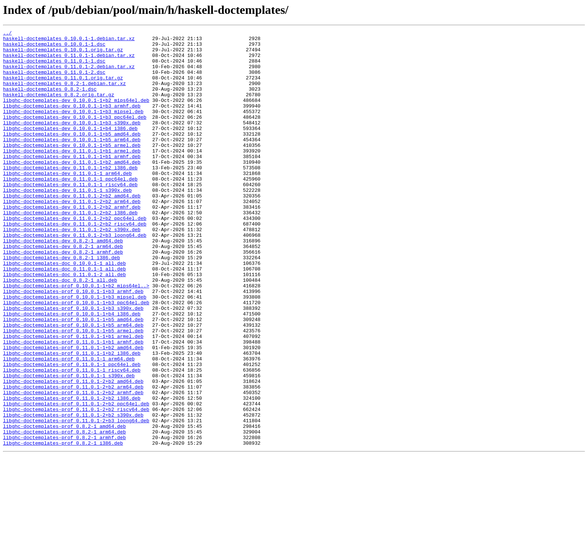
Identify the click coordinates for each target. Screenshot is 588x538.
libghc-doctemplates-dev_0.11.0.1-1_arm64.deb (67, 202)
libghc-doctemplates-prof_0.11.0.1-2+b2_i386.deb (72, 472)
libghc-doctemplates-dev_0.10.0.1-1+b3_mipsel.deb (73, 128)
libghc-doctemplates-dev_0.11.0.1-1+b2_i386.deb (70, 195)
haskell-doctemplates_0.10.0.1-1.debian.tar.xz (69, 40)
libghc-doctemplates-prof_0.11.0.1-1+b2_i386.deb (72, 418)
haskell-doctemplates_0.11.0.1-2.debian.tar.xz (69, 74)
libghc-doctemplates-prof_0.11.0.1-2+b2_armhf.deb (73, 465)
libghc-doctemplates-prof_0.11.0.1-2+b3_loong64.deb (76, 499)
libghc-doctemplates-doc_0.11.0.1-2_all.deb (64, 323)
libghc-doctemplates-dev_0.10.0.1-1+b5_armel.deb (72, 168)
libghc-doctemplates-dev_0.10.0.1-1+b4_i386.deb (70, 148)
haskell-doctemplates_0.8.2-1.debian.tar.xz (64, 94)
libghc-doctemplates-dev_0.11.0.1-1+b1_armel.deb (72, 175)
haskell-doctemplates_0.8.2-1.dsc (50, 101)
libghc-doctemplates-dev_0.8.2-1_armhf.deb (63, 296)
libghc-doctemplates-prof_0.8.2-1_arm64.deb (64, 512)
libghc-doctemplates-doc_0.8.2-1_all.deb (60, 330)
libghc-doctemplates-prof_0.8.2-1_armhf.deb (64, 519)
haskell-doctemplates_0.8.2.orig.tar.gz (58, 108)
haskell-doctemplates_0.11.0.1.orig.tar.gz (63, 87)
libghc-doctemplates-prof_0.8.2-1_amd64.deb (64, 505)
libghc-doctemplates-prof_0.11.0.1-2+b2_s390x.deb (73, 492)
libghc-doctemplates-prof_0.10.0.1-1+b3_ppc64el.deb (76, 357)
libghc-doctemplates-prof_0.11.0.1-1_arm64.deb (69, 424)
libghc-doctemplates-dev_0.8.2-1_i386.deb (61, 303)
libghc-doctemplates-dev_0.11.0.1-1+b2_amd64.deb (72, 188)
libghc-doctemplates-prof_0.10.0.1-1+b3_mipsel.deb (74, 350)
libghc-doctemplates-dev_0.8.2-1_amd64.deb (63, 283)
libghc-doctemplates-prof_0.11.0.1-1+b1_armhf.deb (73, 404)
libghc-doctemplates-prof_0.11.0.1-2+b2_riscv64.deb (76, 485)
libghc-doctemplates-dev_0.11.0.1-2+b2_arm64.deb (72, 236)
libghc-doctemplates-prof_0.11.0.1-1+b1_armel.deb (73, 398)
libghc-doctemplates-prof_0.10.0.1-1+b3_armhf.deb (73, 344)
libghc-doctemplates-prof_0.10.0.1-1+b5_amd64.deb (73, 377)
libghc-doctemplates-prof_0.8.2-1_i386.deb (63, 526)
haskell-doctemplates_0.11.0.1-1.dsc (54, 67)
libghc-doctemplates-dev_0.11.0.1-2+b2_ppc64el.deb (74, 256)
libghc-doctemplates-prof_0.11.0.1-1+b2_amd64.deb (73, 411)
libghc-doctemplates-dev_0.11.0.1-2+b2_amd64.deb (72, 229)
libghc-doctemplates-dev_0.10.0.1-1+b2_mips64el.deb (76, 114)
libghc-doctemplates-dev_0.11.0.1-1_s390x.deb (67, 222)
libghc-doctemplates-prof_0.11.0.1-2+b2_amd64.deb (73, 451)
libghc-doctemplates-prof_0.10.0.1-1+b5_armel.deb (73, 391)
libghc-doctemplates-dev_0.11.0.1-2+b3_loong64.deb (74, 276)
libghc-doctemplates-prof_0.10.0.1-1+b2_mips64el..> (76, 337)
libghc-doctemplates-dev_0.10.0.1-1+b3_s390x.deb (72, 141)
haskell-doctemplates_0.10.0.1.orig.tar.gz (63, 54)
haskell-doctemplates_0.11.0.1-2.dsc (54, 81)
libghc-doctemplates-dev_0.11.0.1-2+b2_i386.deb (70, 249)
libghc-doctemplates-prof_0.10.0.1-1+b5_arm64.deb (73, 384)
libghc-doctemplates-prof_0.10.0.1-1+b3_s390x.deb (73, 364)
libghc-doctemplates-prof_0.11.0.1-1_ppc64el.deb (72, 431)
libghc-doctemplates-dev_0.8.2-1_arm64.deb (63, 290)
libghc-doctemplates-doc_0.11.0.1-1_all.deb (64, 317)
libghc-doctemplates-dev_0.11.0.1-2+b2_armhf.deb (72, 242)
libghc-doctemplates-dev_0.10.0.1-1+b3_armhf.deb (72, 121)
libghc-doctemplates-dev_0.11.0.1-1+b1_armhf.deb (72, 182)
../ (7, 33)
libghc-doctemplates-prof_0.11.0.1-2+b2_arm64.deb (73, 458)
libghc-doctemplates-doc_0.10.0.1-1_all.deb (64, 310)
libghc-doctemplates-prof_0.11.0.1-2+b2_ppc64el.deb (76, 478)
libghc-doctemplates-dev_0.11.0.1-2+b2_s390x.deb (72, 269)
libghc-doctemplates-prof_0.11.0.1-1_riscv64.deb (72, 438)
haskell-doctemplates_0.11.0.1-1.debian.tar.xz (69, 60)
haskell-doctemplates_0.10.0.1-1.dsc (54, 47)
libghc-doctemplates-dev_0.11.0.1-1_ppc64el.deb (70, 209)
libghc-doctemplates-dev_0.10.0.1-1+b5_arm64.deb (72, 161)
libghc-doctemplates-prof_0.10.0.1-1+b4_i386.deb (72, 371)
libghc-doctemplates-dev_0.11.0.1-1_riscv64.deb (70, 215)
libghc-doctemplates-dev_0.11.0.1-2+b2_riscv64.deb (74, 263)
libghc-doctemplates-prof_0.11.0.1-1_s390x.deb (69, 445)
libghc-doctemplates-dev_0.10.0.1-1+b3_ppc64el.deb (74, 135)
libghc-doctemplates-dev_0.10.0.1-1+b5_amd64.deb (72, 155)
